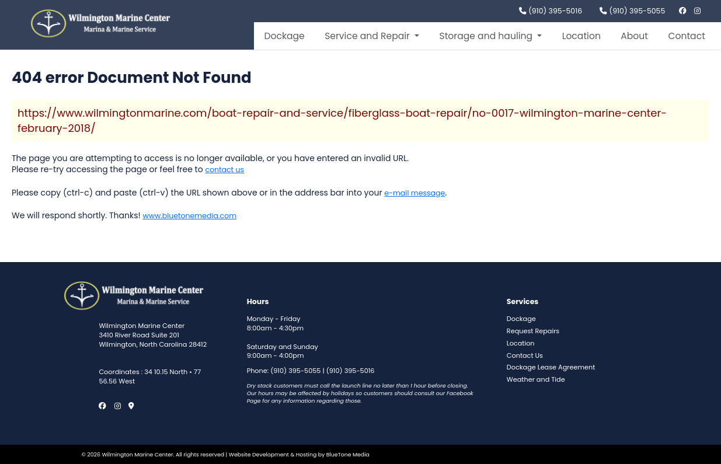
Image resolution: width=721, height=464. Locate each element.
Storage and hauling (487, 36)
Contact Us (525, 355)
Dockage (284, 36)
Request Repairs (533, 331)
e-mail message (414, 193)
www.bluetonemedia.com (189, 216)
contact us (224, 170)
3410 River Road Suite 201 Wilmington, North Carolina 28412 (153, 340)
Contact (686, 36)
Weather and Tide (536, 379)
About (634, 36)
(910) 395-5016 (550, 11)
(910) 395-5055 (632, 11)
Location (581, 36)
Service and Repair (368, 36)
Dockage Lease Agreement (551, 367)
